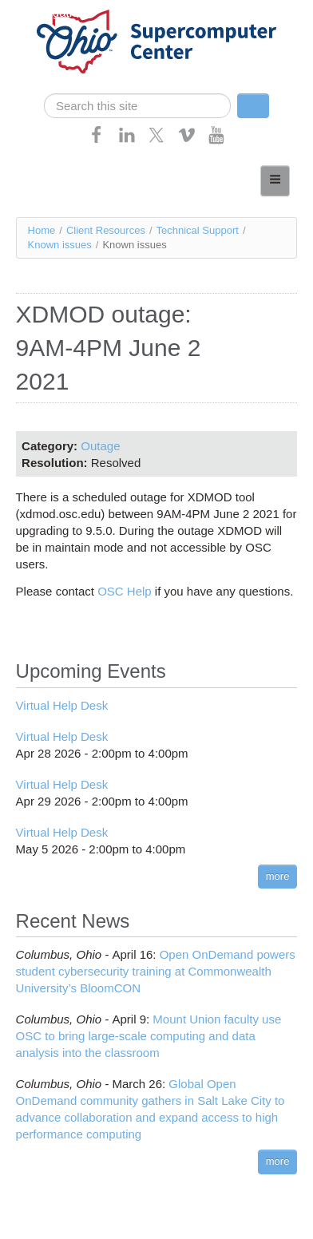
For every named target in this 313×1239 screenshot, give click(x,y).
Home (42, 230)
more (278, 876)
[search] (137, 105)
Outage (100, 446)
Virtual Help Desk (62, 705)
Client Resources (105, 230)
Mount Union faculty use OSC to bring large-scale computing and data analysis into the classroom (149, 1035)
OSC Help (124, 591)
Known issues (60, 245)
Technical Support (197, 230)
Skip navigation (44, 12)
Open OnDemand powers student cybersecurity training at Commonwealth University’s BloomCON (155, 971)
